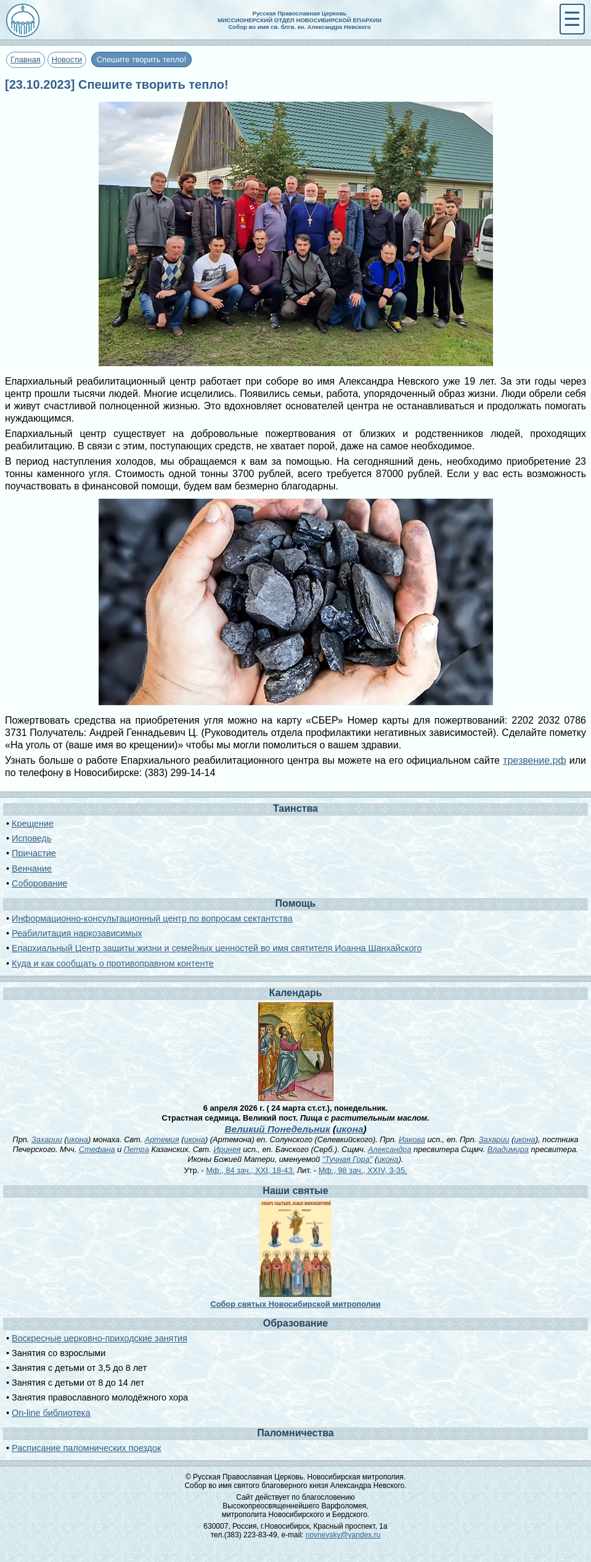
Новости (67, 59)
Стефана (97, 1149)
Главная (25, 59)
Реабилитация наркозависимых (77, 933)
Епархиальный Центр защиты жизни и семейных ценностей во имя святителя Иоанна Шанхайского (217, 948)
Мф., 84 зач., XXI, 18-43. (250, 1170)
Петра (136, 1149)
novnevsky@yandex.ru (343, 1535)
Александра (390, 1149)
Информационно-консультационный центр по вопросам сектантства (152, 918)
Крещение (33, 823)
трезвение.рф (534, 760)
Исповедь (31, 838)
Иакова (412, 1139)
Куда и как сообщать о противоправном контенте (113, 963)
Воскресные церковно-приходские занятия (99, 1338)
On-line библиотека (51, 1413)
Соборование (39, 883)
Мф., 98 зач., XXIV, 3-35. (363, 1170)
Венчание (32, 868)
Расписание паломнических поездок (86, 1448)
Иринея (226, 1149)
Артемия (162, 1139)
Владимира (508, 1149)
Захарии (46, 1139)
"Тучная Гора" (347, 1159)
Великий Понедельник (277, 1129)
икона (349, 1129)
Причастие (34, 853)
